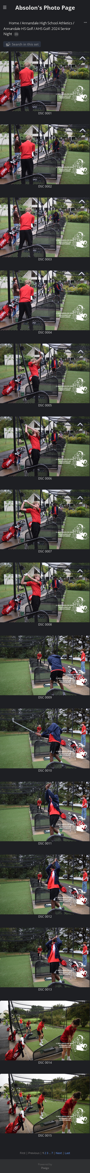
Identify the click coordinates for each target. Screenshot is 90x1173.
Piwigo (45, 1168)
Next (59, 1153)
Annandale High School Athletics (47, 22)
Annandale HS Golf (18, 28)
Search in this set (25, 44)
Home (14, 22)
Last (67, 1153)
